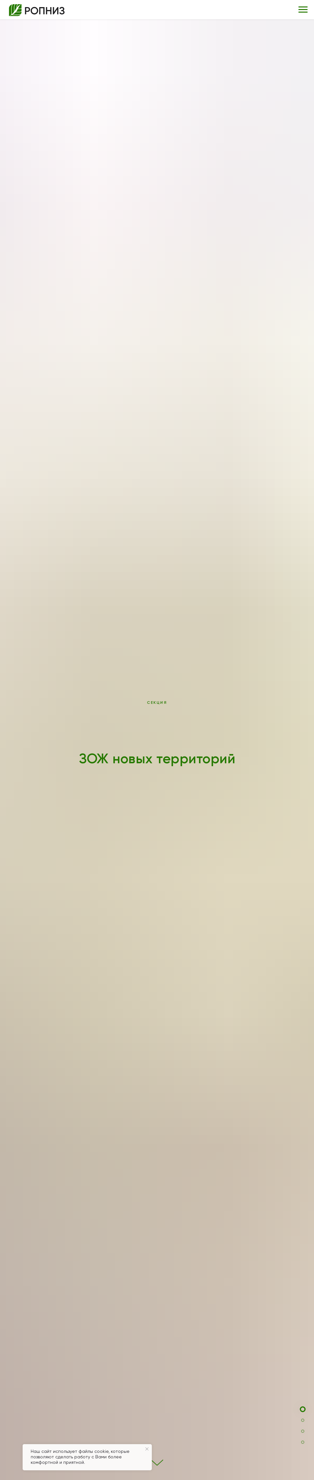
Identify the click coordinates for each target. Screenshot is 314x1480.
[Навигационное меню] (303, 9)
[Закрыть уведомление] (147, 1449)
